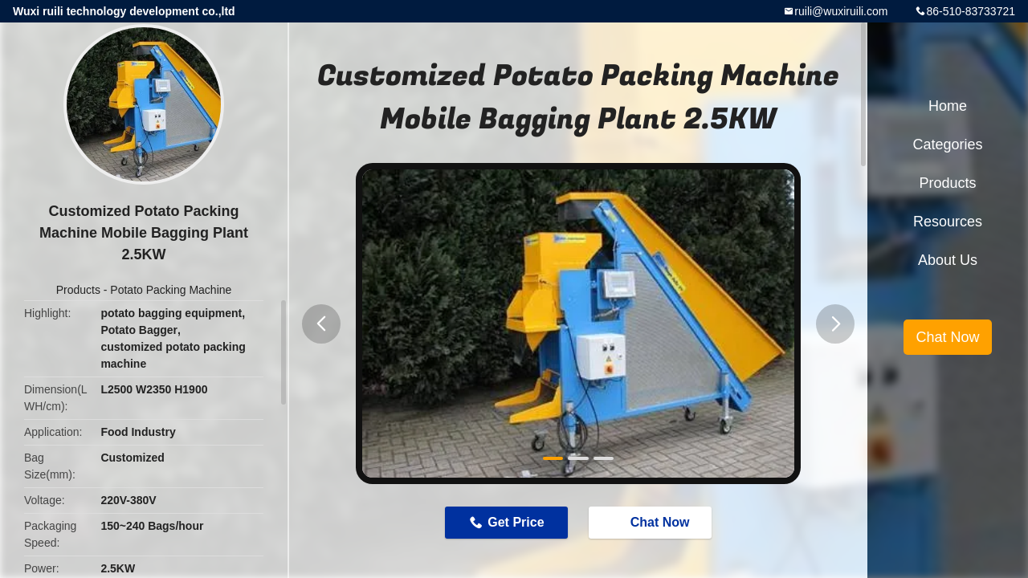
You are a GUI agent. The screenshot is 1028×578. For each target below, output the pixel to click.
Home (947, 106)
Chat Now (652, 522)
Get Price (515, 522)
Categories (947, 144)
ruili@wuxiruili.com (840, 11)
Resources (947, 222)
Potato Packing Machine (170, 289)
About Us (947, 260)
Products (78, 289)
